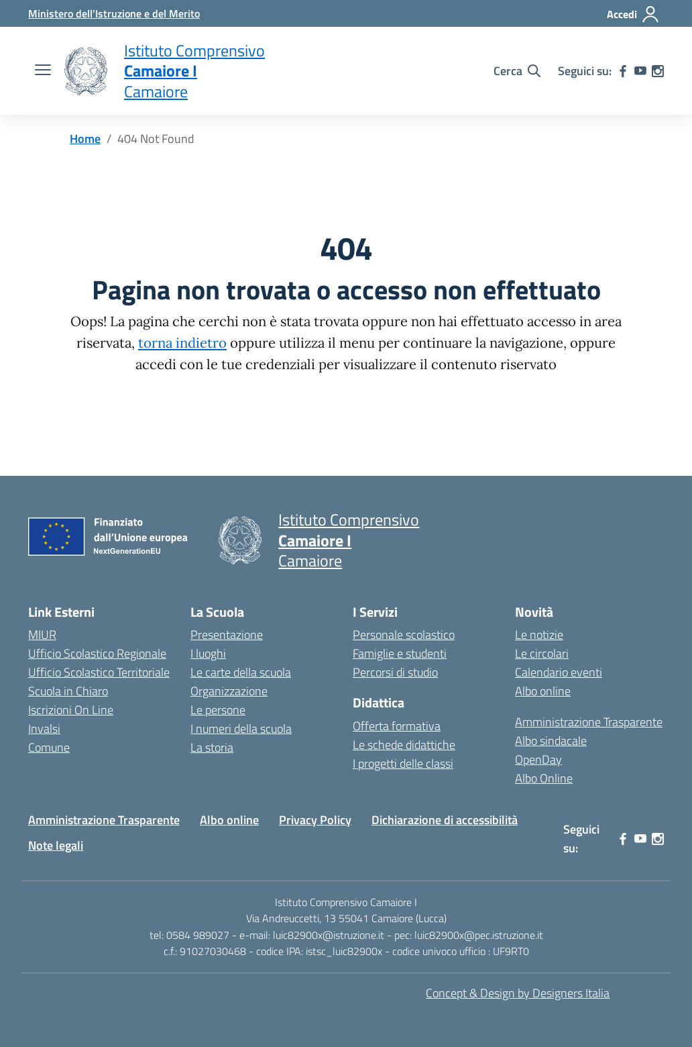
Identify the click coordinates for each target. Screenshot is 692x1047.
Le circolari (542, 653)
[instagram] (658, 71)
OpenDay (538, 759)
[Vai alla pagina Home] (85, 139)
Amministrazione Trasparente (588, 722)
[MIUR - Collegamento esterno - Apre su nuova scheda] (114, 13)
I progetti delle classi (403, 763)
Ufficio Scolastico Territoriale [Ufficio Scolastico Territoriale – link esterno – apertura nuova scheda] (99, 672)
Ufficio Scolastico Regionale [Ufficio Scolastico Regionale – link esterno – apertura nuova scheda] (97, 653)
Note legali (55, 845)
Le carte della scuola (240, 672)
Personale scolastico (404, 635)
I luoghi (208, 653)
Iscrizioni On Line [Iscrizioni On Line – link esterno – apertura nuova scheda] (70, 710)
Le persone (217, 710)
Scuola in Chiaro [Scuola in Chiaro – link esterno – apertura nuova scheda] (68, 691)
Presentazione (226, 635)
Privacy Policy (315, 820)
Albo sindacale (551, 741)
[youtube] (640, 71)
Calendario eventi (558, 672)
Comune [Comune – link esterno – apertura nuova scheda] (49, 747)
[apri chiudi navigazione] (43, 71)
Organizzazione (229, 691)
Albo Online (544, 778)
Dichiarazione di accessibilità (444, 820)
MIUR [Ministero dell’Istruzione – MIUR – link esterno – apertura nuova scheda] (42, 635)
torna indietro (182, 343)
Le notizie (539, 635)
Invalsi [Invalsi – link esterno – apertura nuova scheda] (44, 728)
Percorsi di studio (395, 672)
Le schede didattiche (404, 745)
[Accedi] (633, 14)
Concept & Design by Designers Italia (518, 993)
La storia (211, 747)
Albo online (543, 691)
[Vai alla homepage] (85, 71)
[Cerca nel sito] (516, 71)
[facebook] (623, 71)
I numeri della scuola (241, 728)
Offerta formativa (397, 726)
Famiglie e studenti (400, 653)
